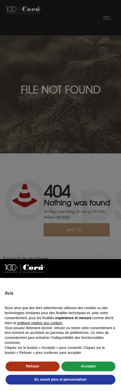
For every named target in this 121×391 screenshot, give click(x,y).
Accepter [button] (88, 366)
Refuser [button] (32, 366)
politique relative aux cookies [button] (39, 323)
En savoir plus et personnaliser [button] (60, 379)
